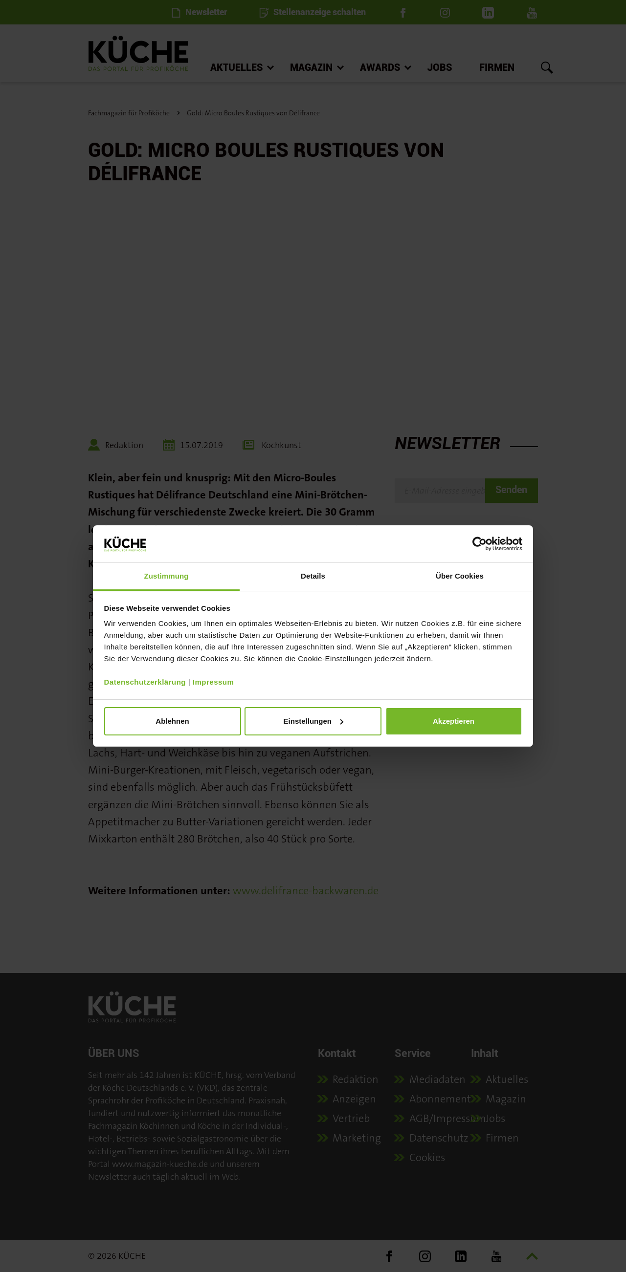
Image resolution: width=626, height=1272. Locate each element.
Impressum (213, 682)
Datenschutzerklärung (145, 682)
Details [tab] (313, 576)
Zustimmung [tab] (166, 576)
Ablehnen (172, 721)
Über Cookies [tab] (460, 576)
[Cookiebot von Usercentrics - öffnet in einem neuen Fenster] (479, 544)
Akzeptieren (453, 721)
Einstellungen (313, 721)
